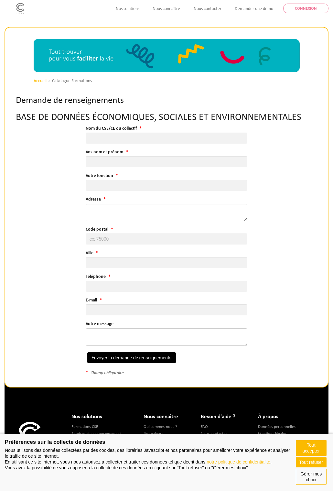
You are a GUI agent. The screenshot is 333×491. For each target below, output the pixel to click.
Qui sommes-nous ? (160, 426)
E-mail (91, 300)
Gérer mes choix (311, 476)
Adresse (93, 199)
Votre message (99, 323)
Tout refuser (311, 462)
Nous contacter (207, 8)
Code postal (97, 229)
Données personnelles (276, 426)
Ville (89, 253)
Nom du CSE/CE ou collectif (111, 128)
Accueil (40, 80)
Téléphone (96, 276)
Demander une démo (254, 8)
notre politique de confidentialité (238, 461)
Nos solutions (127, 8)
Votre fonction (99, 175)
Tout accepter (311, 447)
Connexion (306, 8)
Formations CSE (84, 426)
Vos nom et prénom (104, 152)
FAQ (204, 426)
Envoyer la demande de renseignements (131, 357)
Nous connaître (166, 8)
